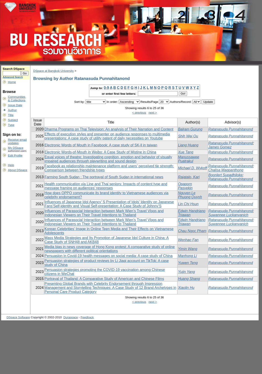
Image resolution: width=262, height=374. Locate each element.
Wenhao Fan (188, 240)
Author (12, 110)
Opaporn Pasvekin (185, 186)
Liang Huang (188, 145)
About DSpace (17, 170)
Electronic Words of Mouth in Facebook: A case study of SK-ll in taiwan (101, 145)
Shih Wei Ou (188, 136)
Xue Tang (185, 152)
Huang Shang (189, 279)
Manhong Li (187, 256)
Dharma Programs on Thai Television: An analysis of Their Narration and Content (109, 129)
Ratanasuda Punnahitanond (230, 129)
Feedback (87, 317)
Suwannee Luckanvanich (228, 215)
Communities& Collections (16, 98)
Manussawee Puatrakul (188, 159)
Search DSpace (14, 68)
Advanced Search (13, 77)
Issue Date (15, 105)
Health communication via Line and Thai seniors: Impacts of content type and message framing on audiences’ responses (106, 186)
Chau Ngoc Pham (192, 231)
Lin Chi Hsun (188, 204)
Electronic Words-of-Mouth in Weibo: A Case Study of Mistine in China (100, 152)
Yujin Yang (186, 272)
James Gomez (219, 147)
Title (10, 115)
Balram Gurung (190, 129)
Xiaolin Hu (186, 288)
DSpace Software (18, 317)
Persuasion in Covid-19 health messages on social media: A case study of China (108, 256)
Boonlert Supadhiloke (225, 175)
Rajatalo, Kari (188, 177)
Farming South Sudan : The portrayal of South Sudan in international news (104, 177)
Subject (13, 120)
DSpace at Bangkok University (53, 71)
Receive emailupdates (17, 141)
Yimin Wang (187, 249)
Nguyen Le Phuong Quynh (190, 195)
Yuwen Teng (188, 263)
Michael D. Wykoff (192, 168)
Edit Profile (15, 155)
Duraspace (70, 317)
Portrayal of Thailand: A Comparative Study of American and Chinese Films (104, 279)
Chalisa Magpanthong (225, 170)
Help (11, 165)
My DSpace (15, 148)
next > (153, 112)
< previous (139, 112)
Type (11, 125)
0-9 (106, 88)
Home (12, 82)
